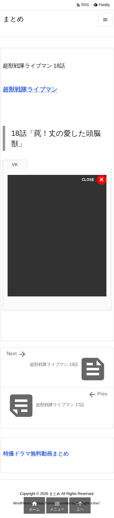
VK (15, 164)
